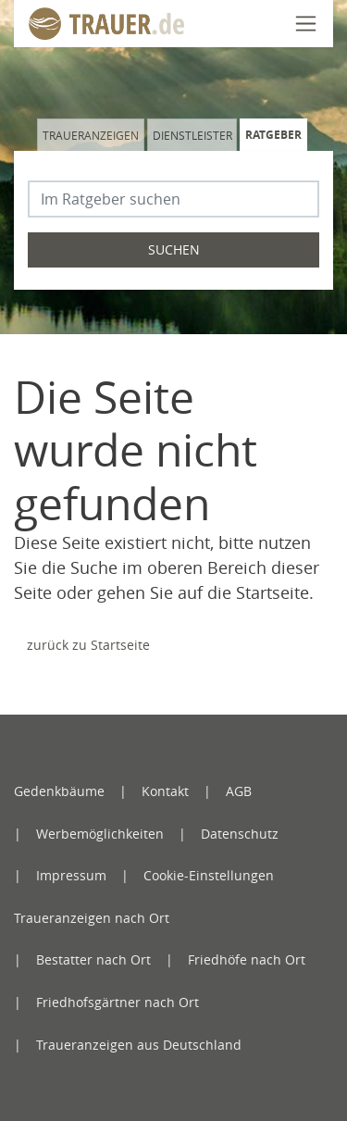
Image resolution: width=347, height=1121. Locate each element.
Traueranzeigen (91, 135)
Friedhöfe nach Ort (246, 959)
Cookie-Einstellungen (208, 875)
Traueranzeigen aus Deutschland (139, 1044)
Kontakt (165, 791)
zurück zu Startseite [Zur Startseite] (88, 645)
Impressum (71, 875)
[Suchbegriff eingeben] (173, 199)
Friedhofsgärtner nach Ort (117, 1002)
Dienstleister (192, 135)
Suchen (174, 249)
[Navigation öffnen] (305, 23)
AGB (239, 791)
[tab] (92, 134)
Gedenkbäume (59, 791)
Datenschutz (240, 833)
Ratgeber (273, 135)
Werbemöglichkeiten (100, 833)
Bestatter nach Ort (93, 959)
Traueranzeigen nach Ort (91, 918)
